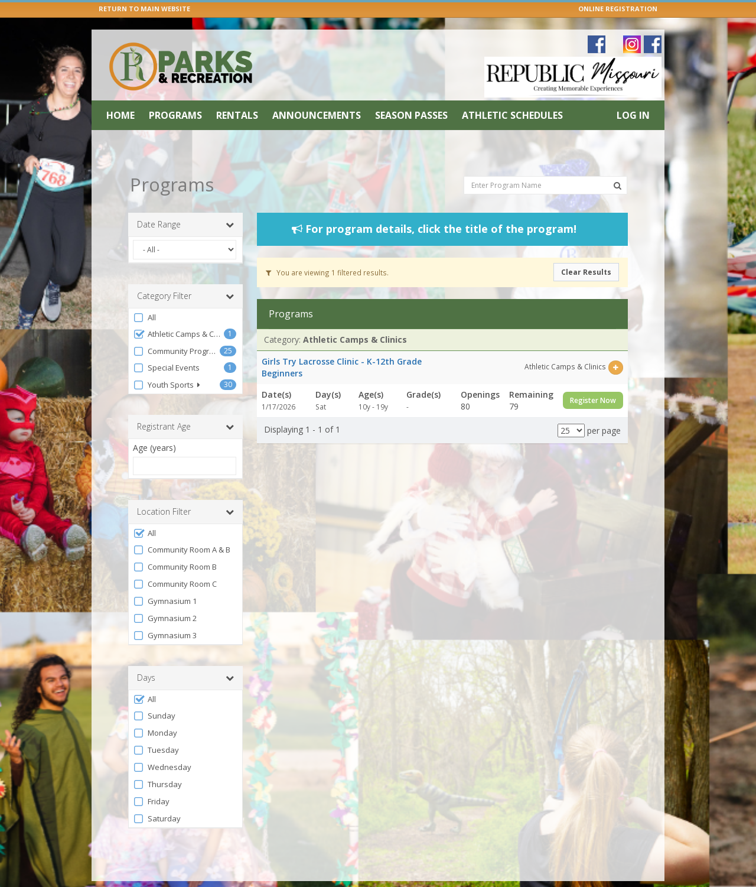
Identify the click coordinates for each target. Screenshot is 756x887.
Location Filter (185, 490)
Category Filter (185, 275)
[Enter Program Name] (545, 163)
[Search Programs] (617, 164)
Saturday (157, 797)
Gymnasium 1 (165, 580)
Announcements (316, 115)
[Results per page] (571, 409)
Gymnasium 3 (165, 614)
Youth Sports (166, 363)
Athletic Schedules (512, 115)
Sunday (154, 694)
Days (185, 656)
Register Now (593, 379)
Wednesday (162, 746)
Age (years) (154, 426)
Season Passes (411, 115)
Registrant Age (185, 405)
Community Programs (176, 330)
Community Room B (175, 545)
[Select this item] (615, 346)
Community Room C (175, 562)
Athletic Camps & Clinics (178, 313)
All (144, 296)
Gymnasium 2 (165, 597)
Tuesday (156, 729)
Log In (633, 115)
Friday (151, 780)
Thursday (157, 763)
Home (120, 115)
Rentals (237, 115)
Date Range (185, 203)
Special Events (166, 346)
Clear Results (586, 251)
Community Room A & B (181, 528)
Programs (175, 115)
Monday (155, 711)
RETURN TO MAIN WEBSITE (144, 8)
